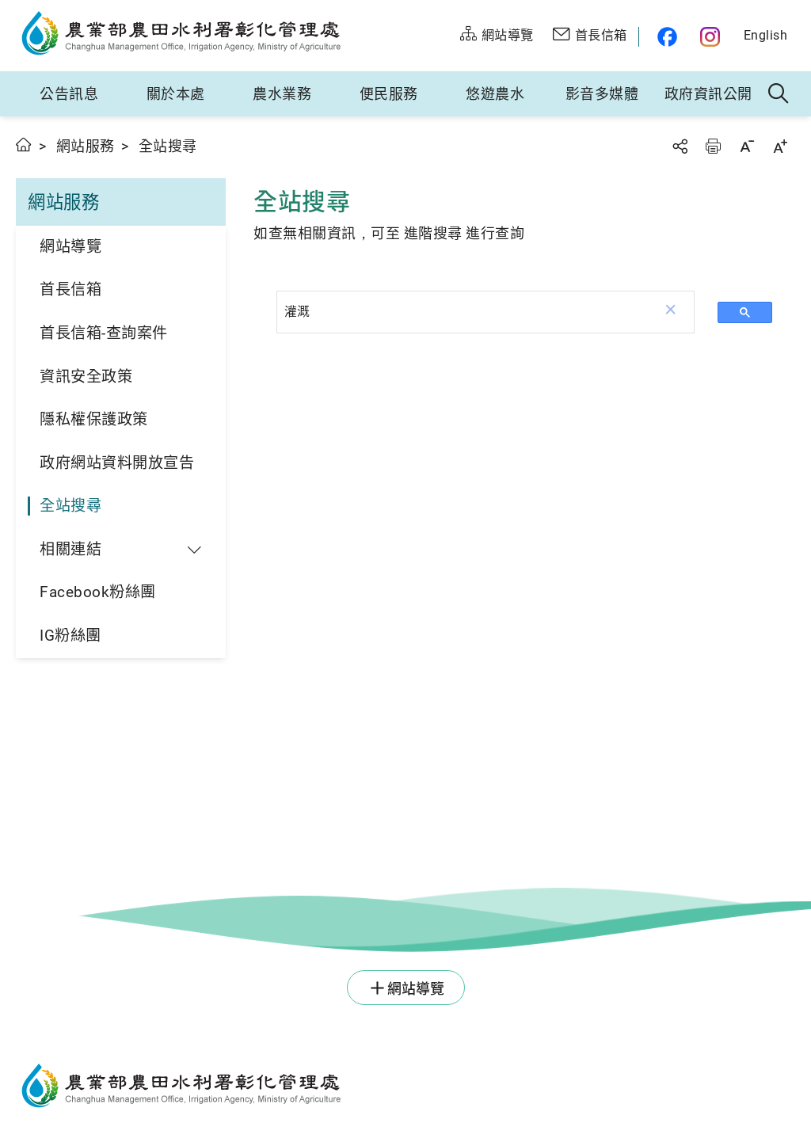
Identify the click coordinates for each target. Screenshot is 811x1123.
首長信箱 (70, 289)
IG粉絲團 (70, 635)
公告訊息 (69, 94)
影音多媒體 (602, 94)
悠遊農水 (495, 94)
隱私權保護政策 (94, 419)
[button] (670, 312)
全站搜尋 (70, 506)
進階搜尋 (433, 233)
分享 (679, 146)
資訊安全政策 (86, 376)
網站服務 (85, 146)
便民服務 (389, 94)
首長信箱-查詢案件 (104, 333)
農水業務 (282, 94)
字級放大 (780, 146)
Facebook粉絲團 (98, 592)
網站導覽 (70, 247)
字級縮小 (747, 146)
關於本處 (176, 94)
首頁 (24, 144)
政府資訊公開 (708, 94)
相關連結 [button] (70, 549)
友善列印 (713, 146)
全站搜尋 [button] (779, 94)
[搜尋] (462, 310)
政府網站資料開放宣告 (117, 463)
